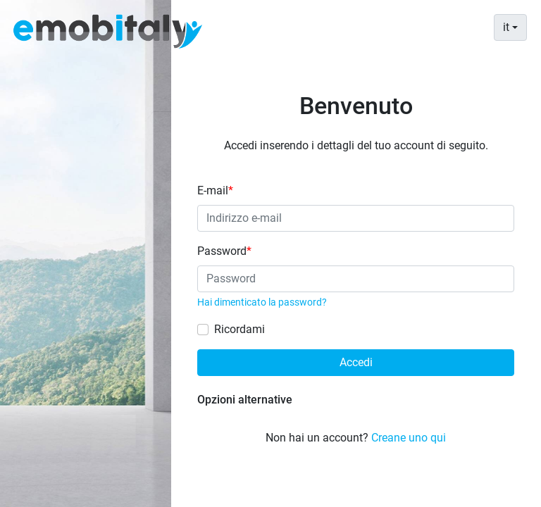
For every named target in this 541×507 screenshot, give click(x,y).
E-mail (215, 190)
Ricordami (239, 329)
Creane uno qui (408, 437)
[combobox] (510, 27)
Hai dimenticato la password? (262, 302)
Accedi (356, 362)
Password (224, 251)
